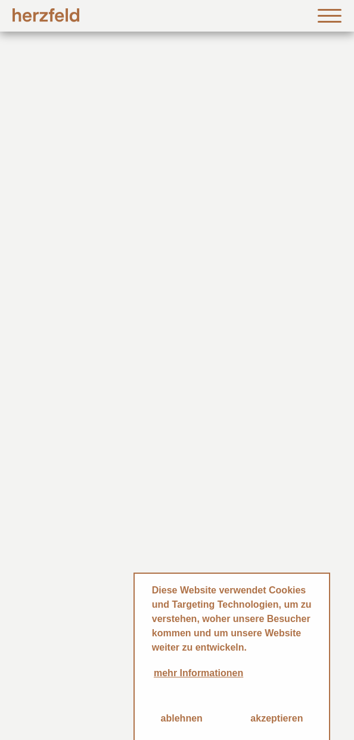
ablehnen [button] (182, 718)
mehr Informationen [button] (198, 673)
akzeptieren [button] (276, 718)
